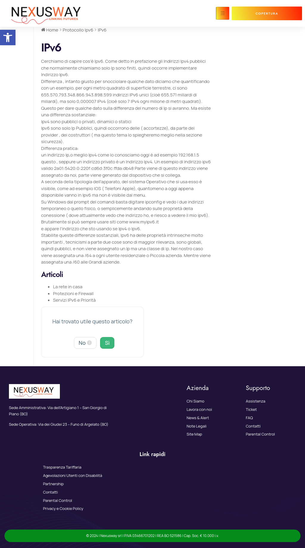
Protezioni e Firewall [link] (73, 293)
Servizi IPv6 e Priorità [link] (74, 300)
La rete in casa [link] (68, 287)
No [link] (85, 342)
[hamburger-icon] (222, 13)
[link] (7, 37)
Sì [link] (107, 342)
